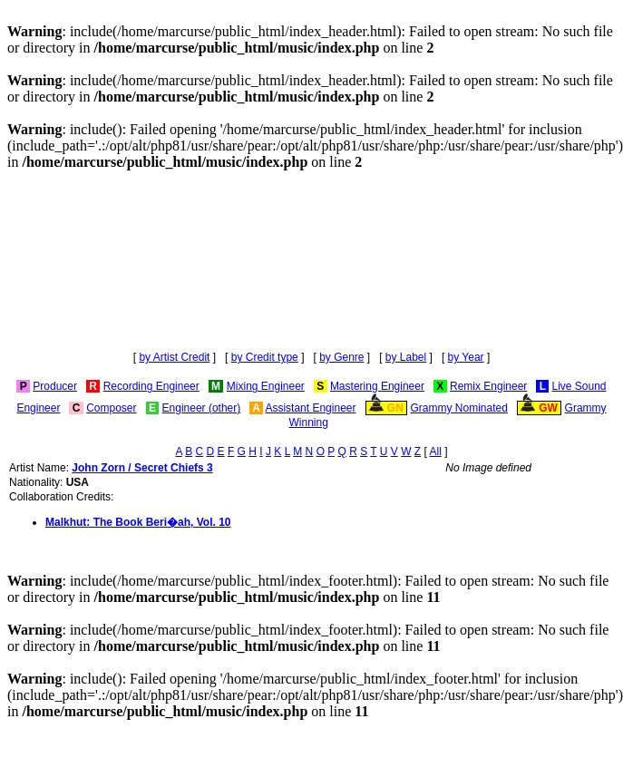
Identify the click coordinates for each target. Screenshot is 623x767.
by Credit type (264, 357)
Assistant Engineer (310, 408)
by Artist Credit (174, 357)
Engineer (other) (201, 408)
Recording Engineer (151, 386)
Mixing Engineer (266, 386)
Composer (111, 408)
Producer (55, 386)
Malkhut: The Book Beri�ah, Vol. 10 (137, 522)
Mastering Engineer (377, 386)
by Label (405, 357)
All (436, 451)
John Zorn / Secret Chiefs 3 (142, 467)
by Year (466, 357)
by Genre (341, 357)
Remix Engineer (488, 386)
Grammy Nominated (459, 408)
